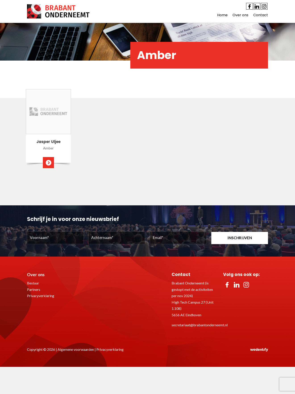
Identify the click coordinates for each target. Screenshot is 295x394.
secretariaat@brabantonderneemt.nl (200, 325)
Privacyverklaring (40, 296)
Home (222, 15)
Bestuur (33, 283)
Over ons (240, 15)
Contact (260, 15)
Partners (33, 289)
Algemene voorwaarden (76, 349)
